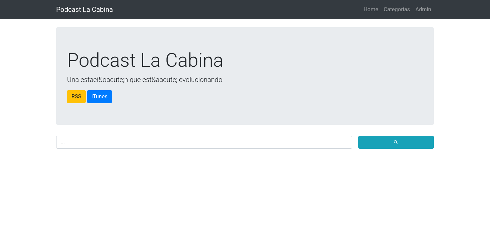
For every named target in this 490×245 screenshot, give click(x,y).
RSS (76, 96)
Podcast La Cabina (84, 9)
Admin (423, 9)
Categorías (396, 9)
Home (370, 9)
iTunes (100, 96)
